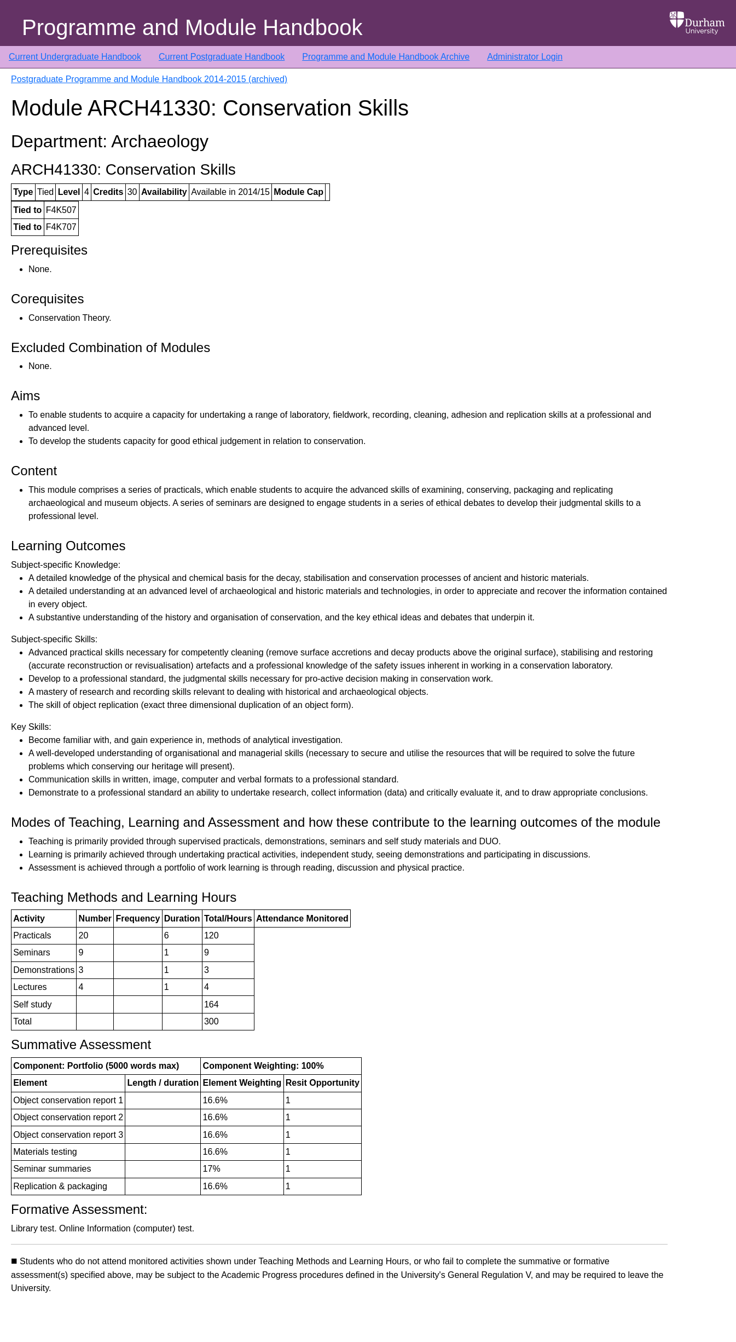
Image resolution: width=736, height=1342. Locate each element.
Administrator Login (525, 56)
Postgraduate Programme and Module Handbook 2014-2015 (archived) (149, 79)
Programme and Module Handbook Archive (386, 56)
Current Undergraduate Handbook (75, 56)
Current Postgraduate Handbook (222, 56)
